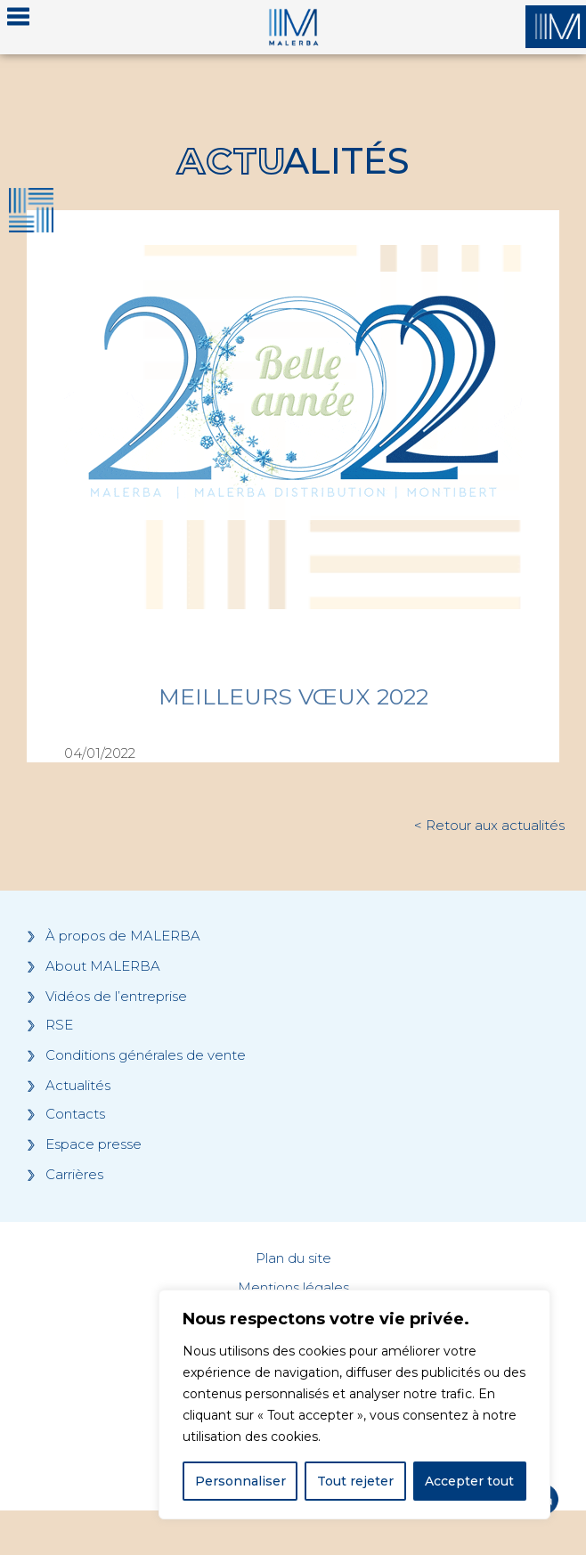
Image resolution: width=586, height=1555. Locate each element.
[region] (354, 1404)
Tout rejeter (355, 1481)
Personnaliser (240, 1481)
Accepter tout (469, 1481)
